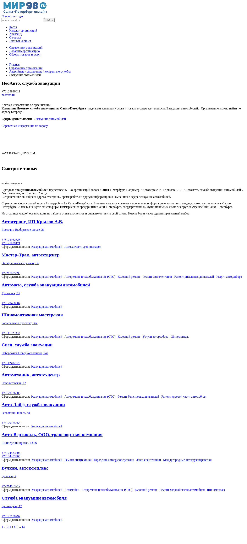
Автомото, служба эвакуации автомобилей (46, 284)
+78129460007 (11, 303)
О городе (15, 37)
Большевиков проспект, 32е (20, 323)
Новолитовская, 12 (14, 383)
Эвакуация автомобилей (50, 118)
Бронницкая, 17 (12, 506)
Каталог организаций (23, 30)
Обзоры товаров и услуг (25, 54)
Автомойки (71, 489)
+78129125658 (11, 422)
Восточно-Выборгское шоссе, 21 (23, 229)
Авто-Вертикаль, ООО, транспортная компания (52, 434)
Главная (14, 64)
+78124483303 (11, 456)
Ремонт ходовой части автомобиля (183, 396)
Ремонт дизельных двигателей (194, 276)
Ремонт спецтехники (77, 459)
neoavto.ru (8, 95)
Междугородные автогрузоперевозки (187, 459)
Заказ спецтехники (148, 459)
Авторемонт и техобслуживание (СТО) (89, 276)
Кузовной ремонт (129, 276)
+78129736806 (11, 393)
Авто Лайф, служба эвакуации (33, 404)
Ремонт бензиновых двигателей (138, 396)
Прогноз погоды (12, 16)
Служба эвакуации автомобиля (34, 497)
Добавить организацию (24, 51)
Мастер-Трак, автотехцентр (31, 254)
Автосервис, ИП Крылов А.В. (32, 221)
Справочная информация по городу (25, 125)
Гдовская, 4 (9, 476)
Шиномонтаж (180, 336)
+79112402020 (11, 363)
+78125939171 (11, 243)
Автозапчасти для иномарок (82, 246)
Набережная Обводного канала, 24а (25, 353)
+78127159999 (11, 516)
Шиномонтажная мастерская (32, 314)
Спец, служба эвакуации (27, 344)
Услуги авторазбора (229, 276)
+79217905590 (11, 273)
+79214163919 (11, 486)
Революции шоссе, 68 (16, 412)
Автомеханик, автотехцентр (31, 374)
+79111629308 (11, 333)
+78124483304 (11, 452)
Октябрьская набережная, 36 (20, 263)
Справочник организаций (25, 47)
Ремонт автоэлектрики (157, 276)
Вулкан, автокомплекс (25, 468)
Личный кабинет (20, 41)
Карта (13, 27)
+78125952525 (11, 239)
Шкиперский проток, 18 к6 (19, 442)
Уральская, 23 (11, 293)
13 (23, 526)
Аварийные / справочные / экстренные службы (40, 71)
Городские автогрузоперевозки (114, 459)
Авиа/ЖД (15, 34)
